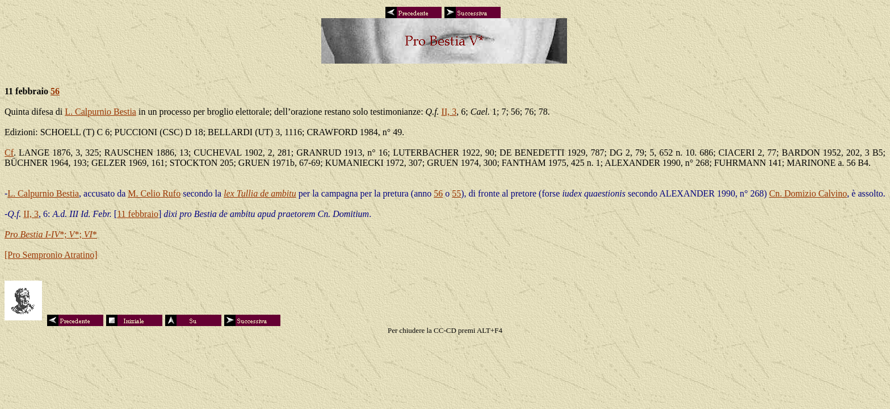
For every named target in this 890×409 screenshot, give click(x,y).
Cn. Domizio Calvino (808, 193)
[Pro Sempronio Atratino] (51, 255)
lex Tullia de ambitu (260, 193)
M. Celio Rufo (154, 193)
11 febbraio (137, 214)
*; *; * (51, 234)
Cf (9, 152)
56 (55, 91)
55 (456, 193)
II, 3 (449, 111)
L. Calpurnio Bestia (100, 111)
